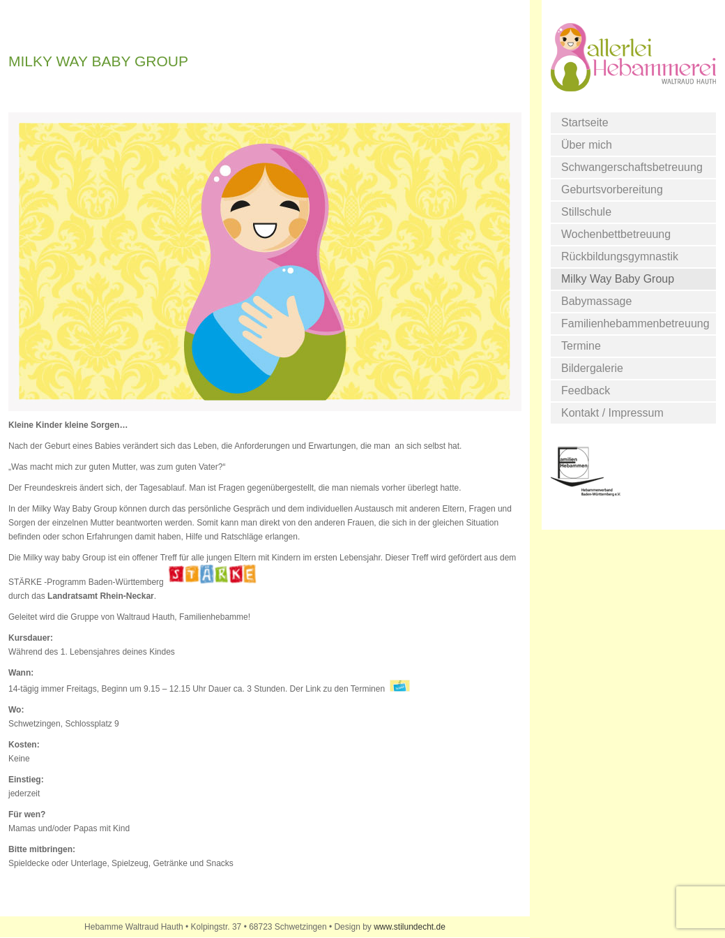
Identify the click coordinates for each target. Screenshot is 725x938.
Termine (581, 346)
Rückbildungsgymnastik (619, 256)
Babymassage (596, 301)
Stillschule (586, 212)
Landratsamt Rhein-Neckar (100, 596)
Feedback (585, 390)
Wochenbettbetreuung (616, 234)
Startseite (585, 122)
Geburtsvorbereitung (612, 189)
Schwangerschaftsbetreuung (632, 167)
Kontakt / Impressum (612, 413)
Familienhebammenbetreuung (635, 323)
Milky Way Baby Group (617, 279)
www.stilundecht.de (409, 927)
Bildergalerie (592, 368)
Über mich (586, 145)
